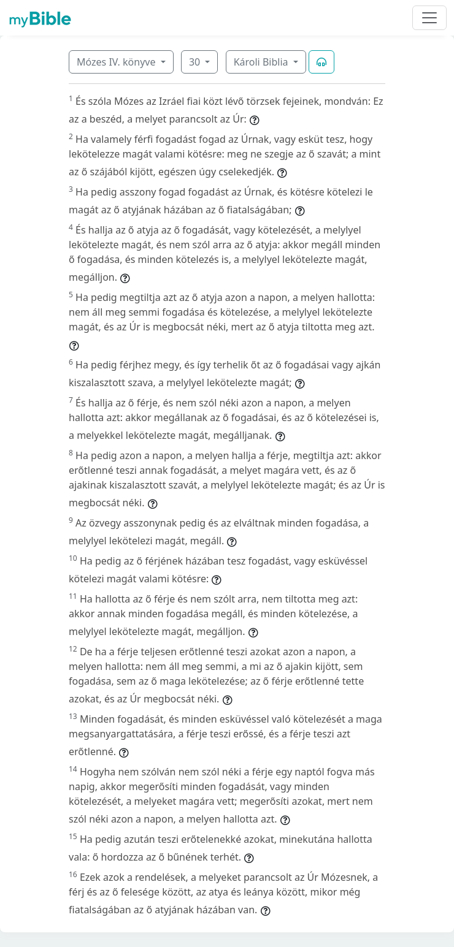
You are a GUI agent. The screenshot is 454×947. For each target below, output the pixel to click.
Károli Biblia (262, 62)
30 (195, 62)
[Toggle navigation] (429, 18)
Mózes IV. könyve (117, 62)
